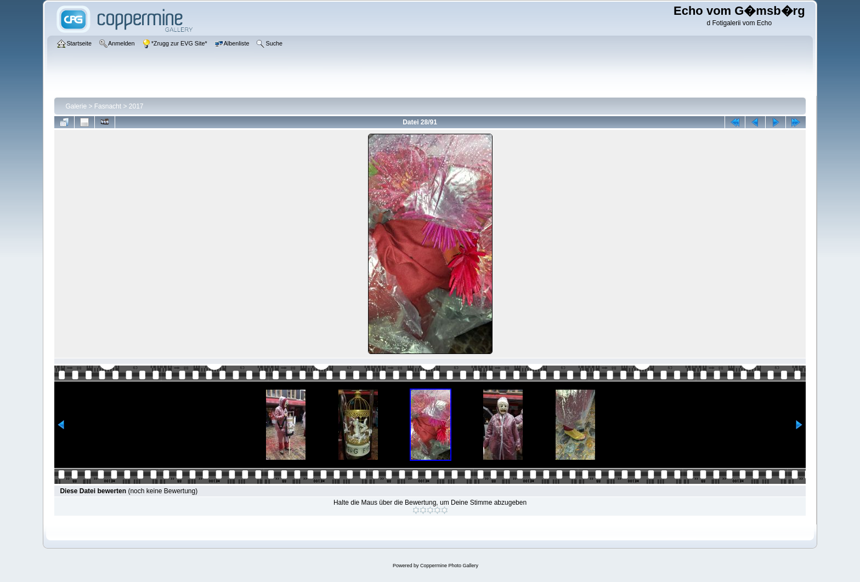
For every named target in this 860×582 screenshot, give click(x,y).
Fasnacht (107, 106)
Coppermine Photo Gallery (449, 565)
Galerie (76, 106)
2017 (136, 106)
